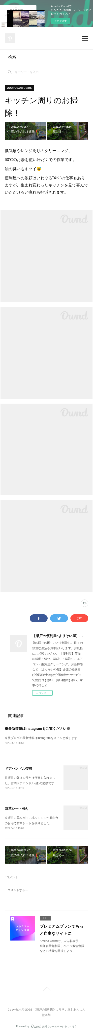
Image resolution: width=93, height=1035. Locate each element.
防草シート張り (17, 808)
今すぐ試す (60, 21)
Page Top (46, 989)
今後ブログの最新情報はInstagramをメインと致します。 (42, 738)
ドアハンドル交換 (18, 768)
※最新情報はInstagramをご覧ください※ (37, 729)
